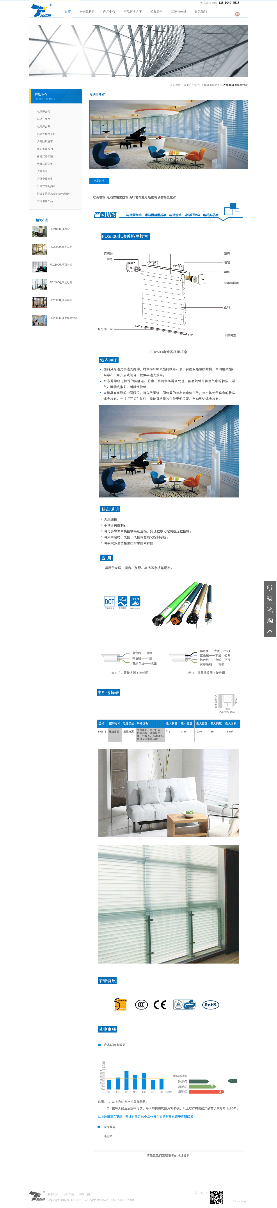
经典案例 (156, 11)
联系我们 (201, 11)
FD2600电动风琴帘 (61, 300)
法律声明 (69, 1194)
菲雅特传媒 (178, 11)
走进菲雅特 (87, 11)
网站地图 (84, 1194)
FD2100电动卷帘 (60, 229)
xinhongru (242, 1201)
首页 (68, 11)
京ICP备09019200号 (122, 1200)
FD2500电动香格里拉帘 (64, 318)
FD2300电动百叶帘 (61, 264)
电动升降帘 (210, 85)
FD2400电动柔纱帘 (61, 282)
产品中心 (109, 11)
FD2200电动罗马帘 (61, 246)
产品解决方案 (133, 11)
